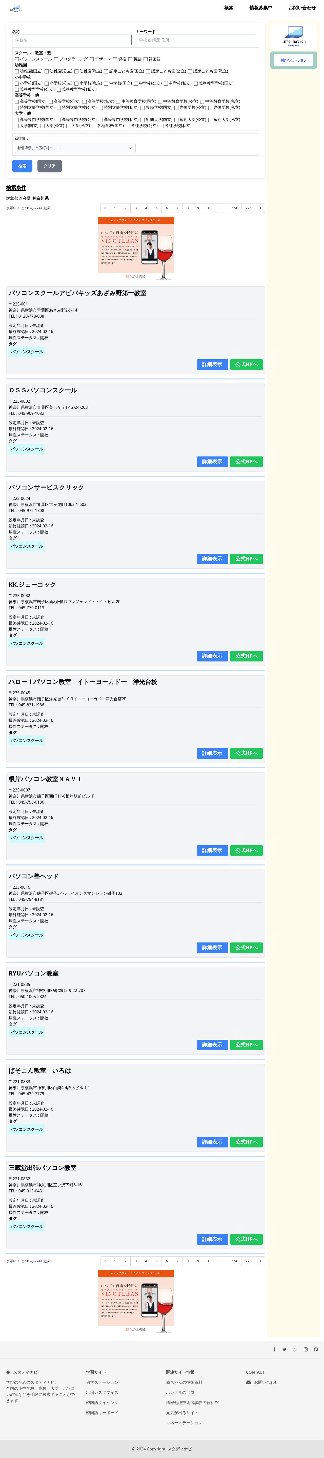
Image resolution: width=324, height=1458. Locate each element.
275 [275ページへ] (249, 208)
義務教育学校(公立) (37, 89)
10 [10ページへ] (209, 208)
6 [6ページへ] (167, 208)
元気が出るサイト (182, 1412)
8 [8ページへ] (188, 208)
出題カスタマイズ (102, 1392)
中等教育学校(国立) (139, 101)
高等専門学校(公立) (79, 119)
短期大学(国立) (159, 119)
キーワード (146, 31)
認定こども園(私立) (210, 71)
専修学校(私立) (226, 107)
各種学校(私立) (178, 125)
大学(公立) (55, 125)
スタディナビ (180, 1449)
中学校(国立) (120, 83)
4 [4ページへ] (146, 208)
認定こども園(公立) (168, 71)
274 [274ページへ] (234, 208)
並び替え (22, 138)
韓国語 (155, 59)
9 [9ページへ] (198, 208)
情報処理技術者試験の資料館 (192, 1402)
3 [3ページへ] (136, 208)
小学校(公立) (61, 83)
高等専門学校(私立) (121, 119)
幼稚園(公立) (61, 71)
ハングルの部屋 (180, 1392)
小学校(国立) (31, 83)
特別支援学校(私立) (121, 107)
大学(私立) (80, 125)
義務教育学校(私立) (79, 89)
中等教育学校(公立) (180, 101)
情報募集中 (261, 8)
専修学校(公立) (192, 107)
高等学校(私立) (101, 101)
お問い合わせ (302, 8)
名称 (16, 31)
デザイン (103, 59)
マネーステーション (184, 1422)
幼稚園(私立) (90, 71)
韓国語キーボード (102, 1412)
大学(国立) (29, 125)
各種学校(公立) (144, 125)
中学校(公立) (150, 83)
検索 (228, 8)
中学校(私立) (180, 83)
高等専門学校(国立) (37, 119)
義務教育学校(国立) (216, 83)
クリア (50, 166)
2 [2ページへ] (125, 208)
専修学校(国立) (159, 107)
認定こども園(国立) (126, 71)
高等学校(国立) (33, 101)
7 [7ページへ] (177, 208)
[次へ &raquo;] (260, 208)
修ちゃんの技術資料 (184, 1382)
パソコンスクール (36, 59)
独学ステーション (102, 1382)
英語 (137, 59)
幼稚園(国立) (31, 71)
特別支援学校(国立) (37, 107)
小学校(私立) (90, 83)
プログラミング (73, 59)
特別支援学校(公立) (79, 107)
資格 (122, 59)
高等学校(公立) (67, 101)
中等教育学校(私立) (222, 101)
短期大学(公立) (192, 119)
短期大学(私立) (226, 119)
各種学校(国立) (110, 125)
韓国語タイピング (102, 1402)
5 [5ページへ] (156, 208)
